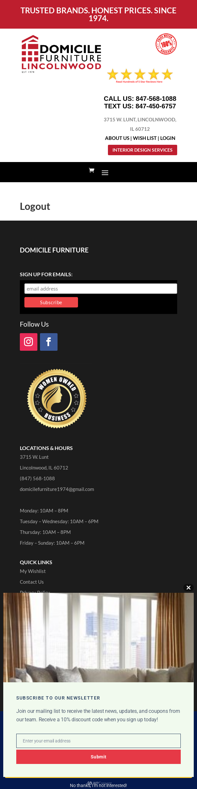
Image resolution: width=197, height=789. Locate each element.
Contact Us (32, 582)
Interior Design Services (142, 150)
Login (167, 138)
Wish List (145, 138)
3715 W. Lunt (34, 457)
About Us (117, 138)
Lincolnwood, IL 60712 (44, 467)
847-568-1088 (156, 98)
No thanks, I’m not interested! (98, 785)
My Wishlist (33, 571)
